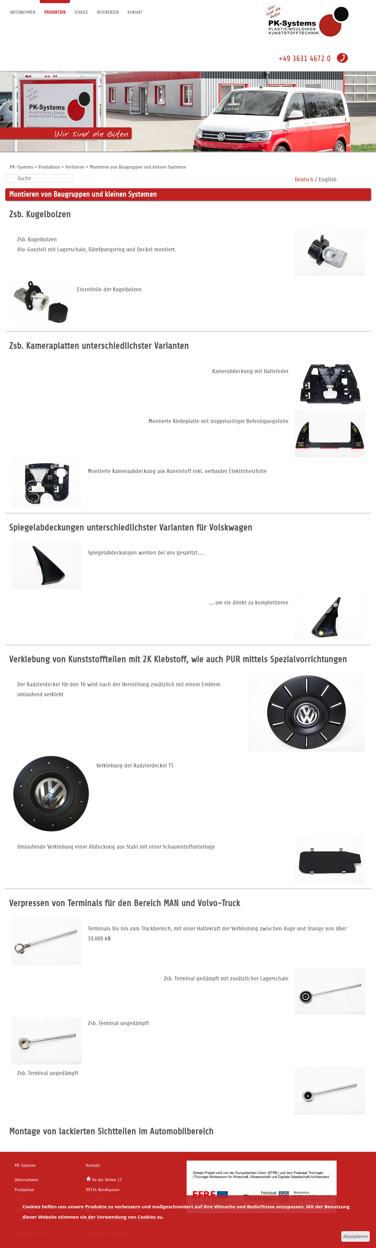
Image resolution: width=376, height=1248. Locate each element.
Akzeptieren (355, 1236)
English (328, 179)
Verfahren (74, 167)
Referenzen (108, 12)
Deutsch (304, 179)
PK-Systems (21, 167)
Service (81, 12)
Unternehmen (22, 12)
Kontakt (135, 12)
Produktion (55, 12)
